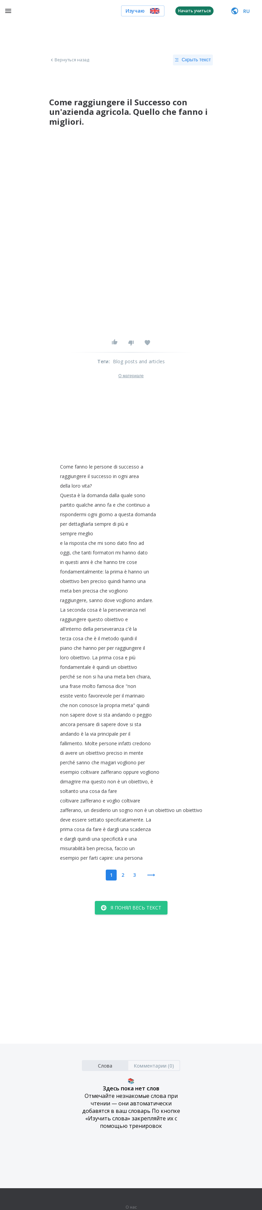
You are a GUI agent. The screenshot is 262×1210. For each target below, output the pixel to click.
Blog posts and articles (139, 361)
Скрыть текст (193, 60)
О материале (131, 375)
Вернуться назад (69, 60)
